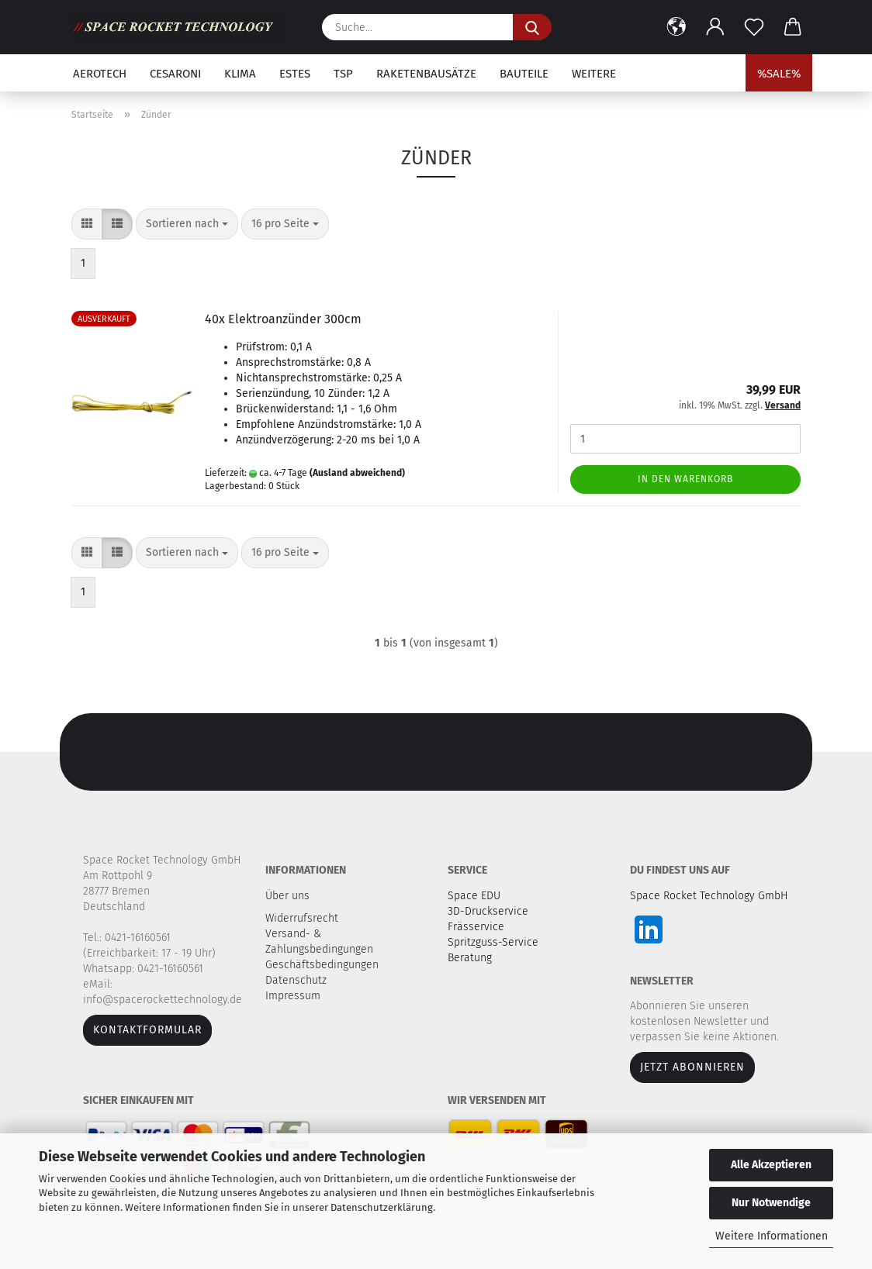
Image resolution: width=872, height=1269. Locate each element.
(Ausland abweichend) (357, 472)
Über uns (287, 895)
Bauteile (524, 74)
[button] (676, 27)
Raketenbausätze (426, 74)
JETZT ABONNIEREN (692, 1067)
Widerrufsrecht (303, 918)
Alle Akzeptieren (771, 1164)
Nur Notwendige (771, 1202)
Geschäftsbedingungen (323, 964)
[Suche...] (532, 27)
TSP (343, 74)
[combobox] (187, 224)
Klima (240, 74)
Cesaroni (175, 74)
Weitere (594, 74)
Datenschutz (297, 980)
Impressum (292, 995)
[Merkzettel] (754, 27)
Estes (294, 74)
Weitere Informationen (771, 1236)
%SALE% (779, 74)
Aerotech (99, 74)
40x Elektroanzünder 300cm (283, 319)
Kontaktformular (147, 1029)
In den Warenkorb (685, 479)
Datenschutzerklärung (381, 1207)
